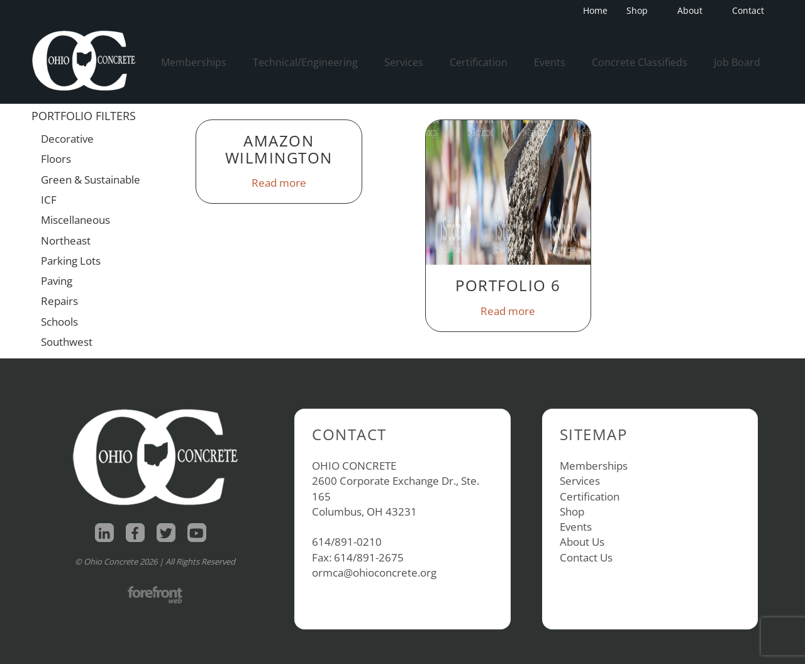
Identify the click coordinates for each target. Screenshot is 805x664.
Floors (56, 159)
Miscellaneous (75, 220)
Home (595, 10)
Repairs (59, 301)
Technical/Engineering (305, 62)
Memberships (193, 62)
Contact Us (586, 557)
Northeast (66, 240)
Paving (56, 281)
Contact (748, 10)
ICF (49, 199)
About (693, 10)
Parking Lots (71, 260)
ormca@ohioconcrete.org (374, 572)
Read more (279, 182)
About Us (582, 541)
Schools (59, 321)
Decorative (67, 138)
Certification (479, 62)
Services (403, 62)
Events (549, 62)
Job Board (737, 62)
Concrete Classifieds (639, 62)
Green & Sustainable (90, 179)
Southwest (66, 342)
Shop (640, 10)
